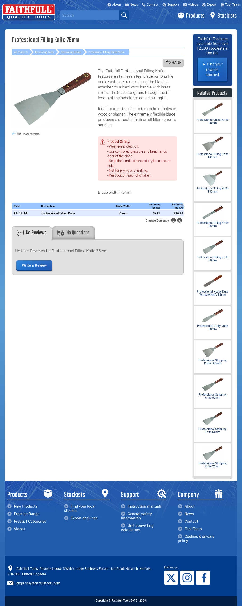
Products (191, 15)
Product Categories (26, 521)
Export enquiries (80, 518)
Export (209, 4)
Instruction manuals (141, 506)
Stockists (223, 15)
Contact (150, 4)
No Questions (73, 233)
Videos (190, 4)
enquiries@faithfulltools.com (38, 583)
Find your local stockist (79, 508)
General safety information (136, 516)
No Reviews (32, 233)
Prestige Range (23, 513)
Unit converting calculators (137, 527)
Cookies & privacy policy (196, 538)
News (131, 4)
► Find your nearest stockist (212, 69)
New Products (22, 506)
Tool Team (230, 4)
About (114, 4)
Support (170, 4)
